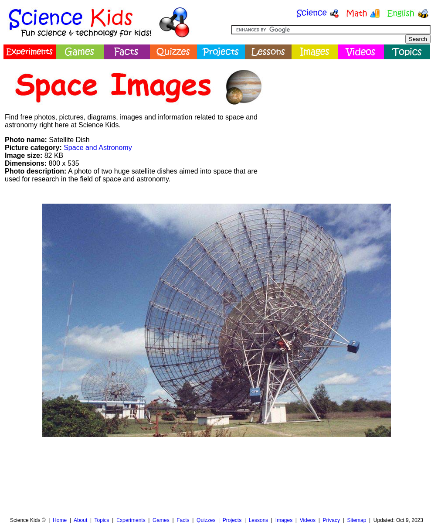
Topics (101, 520)
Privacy (331, 520)
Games (161, 520)
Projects (232, 520)
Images (283, 520)
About (80, 520)
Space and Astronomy (98, 147)
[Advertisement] (162, 474)
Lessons (258, 520)
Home (60, 520)
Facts (182, 520)
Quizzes (206, 520)
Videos (308, 520)
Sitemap (356, 520)
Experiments (131, 520)
